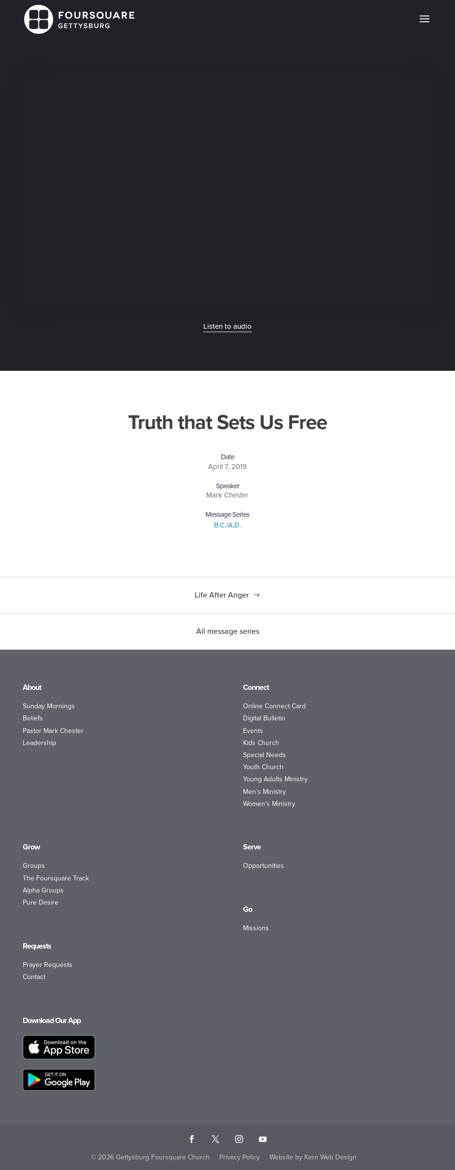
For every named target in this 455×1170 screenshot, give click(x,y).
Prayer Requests (47, 965)
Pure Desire (40, 902)
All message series (227, 631)
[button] (424, 25)
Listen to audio (227, 326)
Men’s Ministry (264, 792)
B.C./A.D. (227, 525)
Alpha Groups (43, 890)
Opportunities (263, 866)
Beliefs (33, 718)
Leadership (39, 743)
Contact (34, 977)
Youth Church (263, 767)
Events (253, 731)
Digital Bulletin (264, 718)
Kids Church (261, 743)
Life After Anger (222, 594)
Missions (256, 928)
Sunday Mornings (49, 706)
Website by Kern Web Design (313, 1157)
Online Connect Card (274, 706)
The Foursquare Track (56, 878)
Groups (34, 866)
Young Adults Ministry (275, 779)
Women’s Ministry (269, 804)
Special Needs (264, 755)
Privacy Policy (239, 1157)
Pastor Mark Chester (53, 731)
